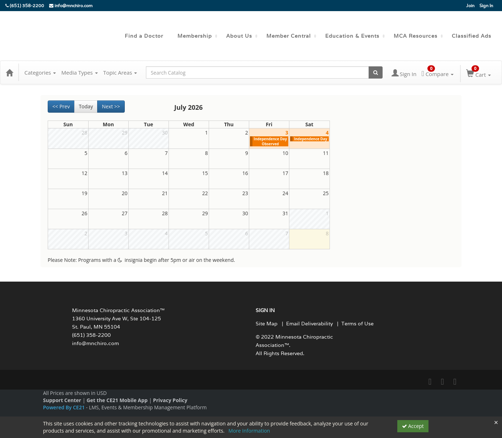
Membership (194, 36)
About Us (239, 36)
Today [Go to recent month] (86, 106)
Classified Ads (471, 36)
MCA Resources (415, 36)
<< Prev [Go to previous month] (61, 106)
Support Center (62, 400)
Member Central (288, 36)
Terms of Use (357, 323)
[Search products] (376, 72)
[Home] (9, 72)
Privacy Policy (170, 400)
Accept (413, 426)
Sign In (486, 5)
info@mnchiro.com (71, 5)
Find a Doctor (144, 36)
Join (470, 5)
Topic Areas (120, 72)
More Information (249, 430)
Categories (40, 72)
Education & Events (352, 36)
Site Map (267, 323)
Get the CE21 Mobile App (116, 400)
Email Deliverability (309, 323)
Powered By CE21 (64, 407)
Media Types (79, 72)
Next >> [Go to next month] (111, 106)
